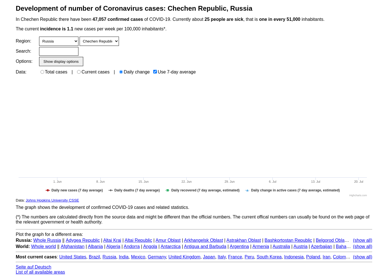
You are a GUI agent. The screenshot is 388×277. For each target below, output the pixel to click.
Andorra (132, 246)
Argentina (239, 246)
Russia (109, 256)
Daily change (134, 72)
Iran (327, 256)
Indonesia (294, 256)
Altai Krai (112, 240)
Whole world (43, 246)
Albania (95, 246)
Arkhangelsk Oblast (203, 240)
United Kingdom (184, 256)
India (123, 256)
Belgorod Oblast (332, 240)
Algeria (113, 246)
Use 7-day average (174, 72)
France (235, 256)
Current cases (93, 72)
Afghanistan (73, 246)
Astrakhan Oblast (243, 240)
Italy (221, 256)
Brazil (94, 256)
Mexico (138, 256)
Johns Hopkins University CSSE (52, 200)
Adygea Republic (83, 240)
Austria (301, 246)
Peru (249, 256)
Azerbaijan (321, 246)
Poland (313, 256)
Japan (209, 256)
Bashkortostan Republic (288, 240)
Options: (24, 61)
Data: (21, 72)
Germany (157, 256)
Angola (150, 246)
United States (72, 256)
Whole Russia (47, 240)
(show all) (362, 240)
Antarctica (171, 246)
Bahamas (345, 246)
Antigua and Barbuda (205, 246)
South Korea (269, 256)
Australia (281, 246)
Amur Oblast (168, 240)
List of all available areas (40, 272)
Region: (23, 41)
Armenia (260, 246)
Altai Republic (138, 240)
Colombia (342, 256)
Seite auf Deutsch (33, 267)
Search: (23, 51)
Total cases (53, 72)
